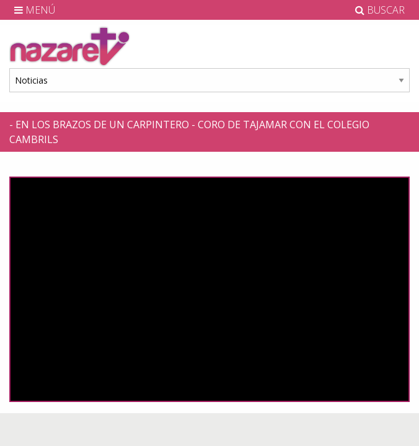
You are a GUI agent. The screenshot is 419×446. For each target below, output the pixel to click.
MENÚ (34, 10)
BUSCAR (380, 10)
